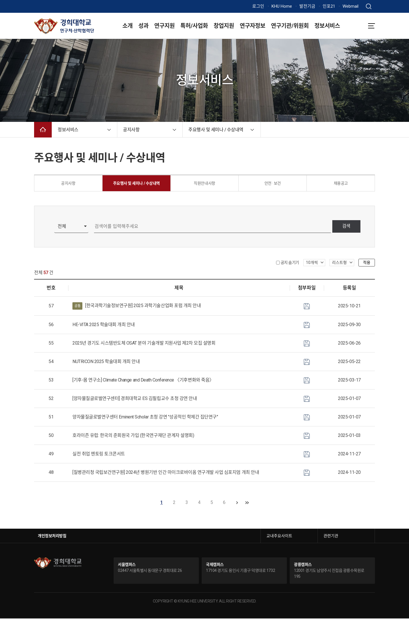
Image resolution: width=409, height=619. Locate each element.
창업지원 (224, 25)
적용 (366, 263)
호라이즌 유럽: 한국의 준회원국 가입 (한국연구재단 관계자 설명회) (133, 436)
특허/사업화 (194, 25)
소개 (127, 25)
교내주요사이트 (279, 536)
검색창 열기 (368, 6)
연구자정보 (252, 25)
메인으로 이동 (43, 129)
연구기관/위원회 (290, 25)
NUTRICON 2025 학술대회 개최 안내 (106, 362)
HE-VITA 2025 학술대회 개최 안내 (103, 325)
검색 (345, 227)
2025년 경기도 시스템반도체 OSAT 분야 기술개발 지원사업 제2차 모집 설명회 (143, 344)
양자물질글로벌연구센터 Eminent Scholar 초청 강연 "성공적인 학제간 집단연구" (145, 417)
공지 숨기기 (290, 263)
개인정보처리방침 (52, 536)
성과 (143, 25)
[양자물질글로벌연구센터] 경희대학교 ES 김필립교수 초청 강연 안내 (134, 399)
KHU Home (282, 6)
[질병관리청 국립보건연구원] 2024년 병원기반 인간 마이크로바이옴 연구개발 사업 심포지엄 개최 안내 (165, 473)
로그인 (258, 6)
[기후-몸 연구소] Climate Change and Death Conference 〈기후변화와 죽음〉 (143, 381)
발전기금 (307, 6)
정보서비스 (327, 25)
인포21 (329, 6)
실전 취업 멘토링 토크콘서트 (98, 454)
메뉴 (371, 25)
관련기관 (331, 536)
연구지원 (164, 25)
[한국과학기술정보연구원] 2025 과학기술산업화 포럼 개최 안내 (136, 306)
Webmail (350, 6)
